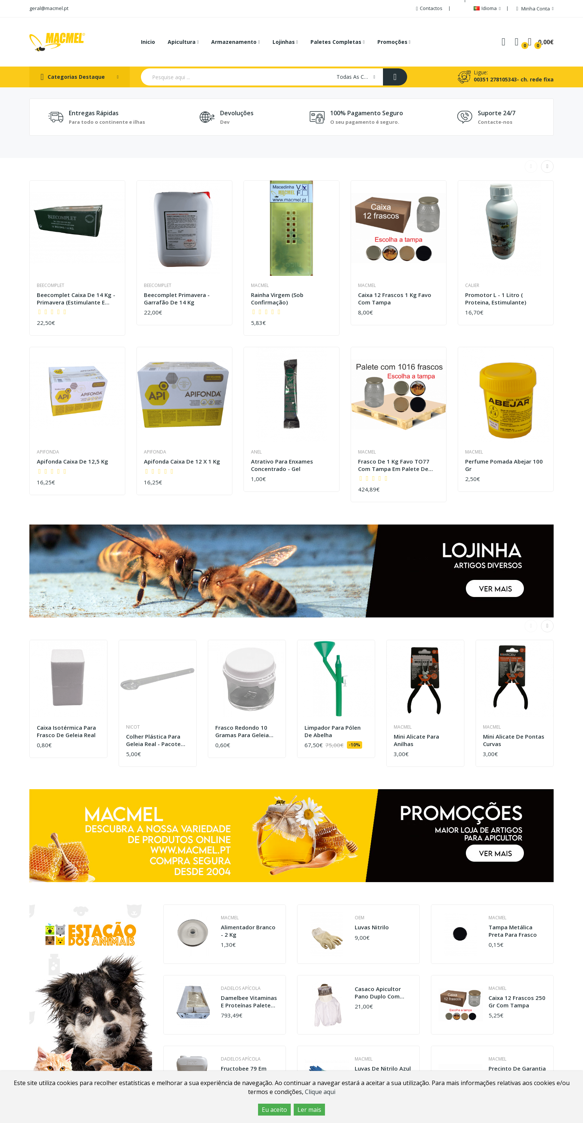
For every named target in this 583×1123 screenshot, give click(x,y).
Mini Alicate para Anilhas (416, 740)
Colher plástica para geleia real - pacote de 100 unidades (153, 740)
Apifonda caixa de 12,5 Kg (72, 461)
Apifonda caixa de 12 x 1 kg (182, 461)
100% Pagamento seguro (366, 113)
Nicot (133, 727)
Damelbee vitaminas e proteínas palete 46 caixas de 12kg (249, 1001)
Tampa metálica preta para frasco (513, 931)
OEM (359, 917)
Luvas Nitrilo (372, 927)
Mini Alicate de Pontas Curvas (513, 740)
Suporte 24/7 (496, 113)
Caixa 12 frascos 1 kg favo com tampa (394, 298)
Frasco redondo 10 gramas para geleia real (242, 731)
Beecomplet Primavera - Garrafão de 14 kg (177, 298)
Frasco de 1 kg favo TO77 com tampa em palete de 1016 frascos (393, 465)
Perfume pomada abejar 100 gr (504, 465)
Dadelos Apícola (241, 988)
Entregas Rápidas (94, 113)
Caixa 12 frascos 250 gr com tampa (517, 1001)
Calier (472, 285)
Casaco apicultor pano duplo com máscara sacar (378, 992)
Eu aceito (274, 1110)
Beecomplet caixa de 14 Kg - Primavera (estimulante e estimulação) (76, 298)
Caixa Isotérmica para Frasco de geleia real (66, 731)
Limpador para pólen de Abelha (333, 731)
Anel (256, 452)
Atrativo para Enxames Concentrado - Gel (282, 465)
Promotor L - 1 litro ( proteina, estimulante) (495, 298)
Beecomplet (50, 285)
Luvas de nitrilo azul (383, 1068)
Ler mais (309, 1110)
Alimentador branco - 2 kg (248, 931)
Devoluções (237, 113)
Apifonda (48, 452)
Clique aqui (320, 1092)
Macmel (260, 285)
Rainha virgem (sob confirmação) (277, 298)
